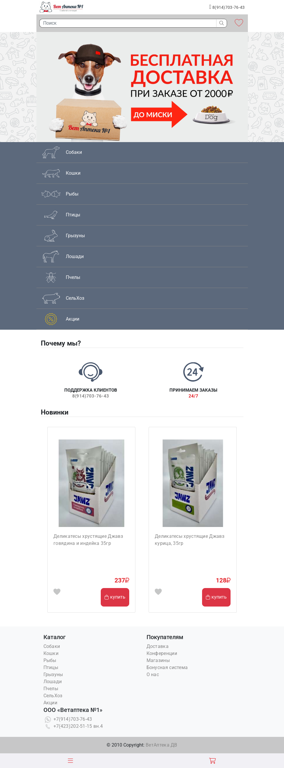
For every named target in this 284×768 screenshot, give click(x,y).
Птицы (50, 667)
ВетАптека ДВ (161, 745)
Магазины (158, 660)
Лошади (52, 681)
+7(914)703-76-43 (67, 719)
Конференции (162, 653)
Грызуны (53, 674)
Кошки (51, 653)
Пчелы (50, 688)
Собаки (51, 646)
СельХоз (53, 695)
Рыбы (49, 660)
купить (115, 597)
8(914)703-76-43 (227, 7)
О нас (153, 674)
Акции (50, 702)
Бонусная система (167, 667)
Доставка (158, 646)
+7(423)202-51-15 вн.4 (73, 726)
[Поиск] (126, 23)
